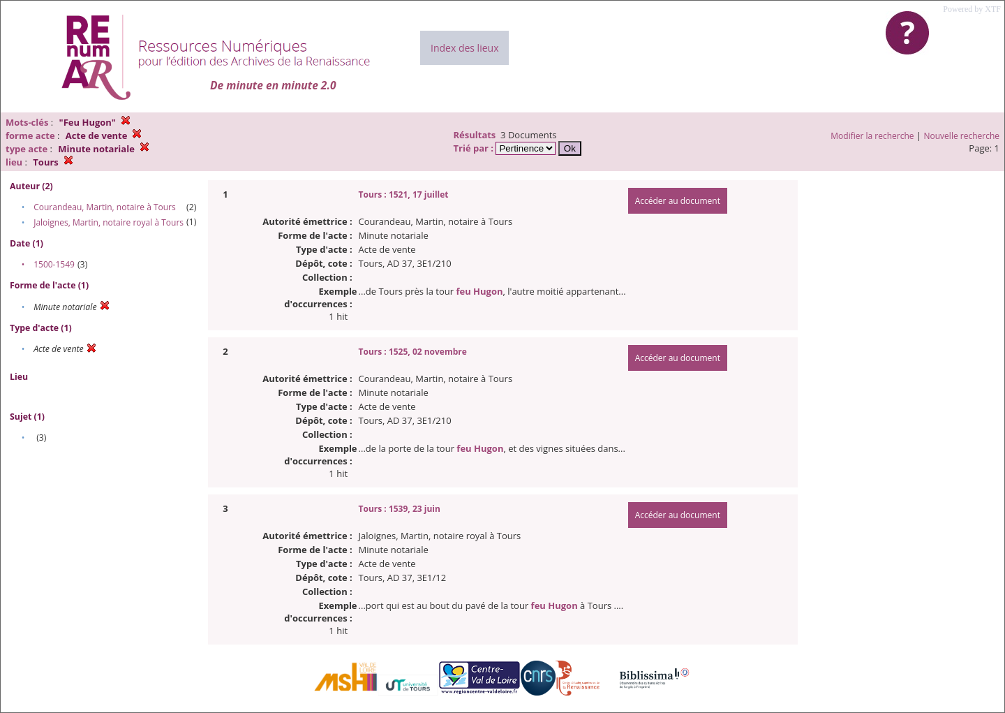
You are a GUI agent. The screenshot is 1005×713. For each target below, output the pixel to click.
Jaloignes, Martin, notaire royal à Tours (109, 222)
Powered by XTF (972, 9)
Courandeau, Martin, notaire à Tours (105, 207)
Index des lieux (464, 47)
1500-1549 (54, 264)
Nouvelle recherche (962, 136)
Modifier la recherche (872, 136)
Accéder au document (677, 201)
